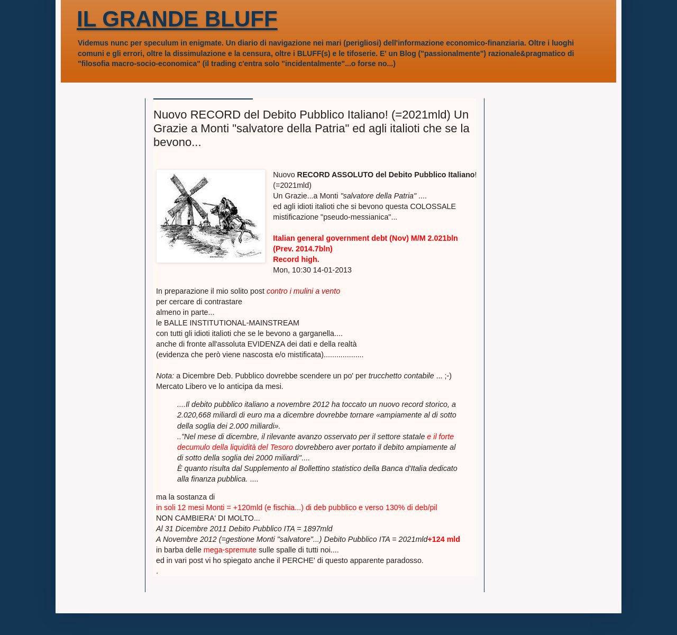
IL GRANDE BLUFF (177, 18)
